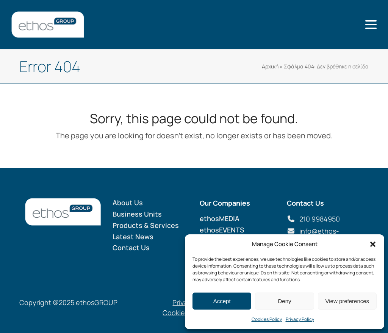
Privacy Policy (300, 319)
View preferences (347, 301)
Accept (222, 301)
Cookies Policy (267, 319)
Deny (284, 301)
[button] (373, 244)
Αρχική (270, 66)
